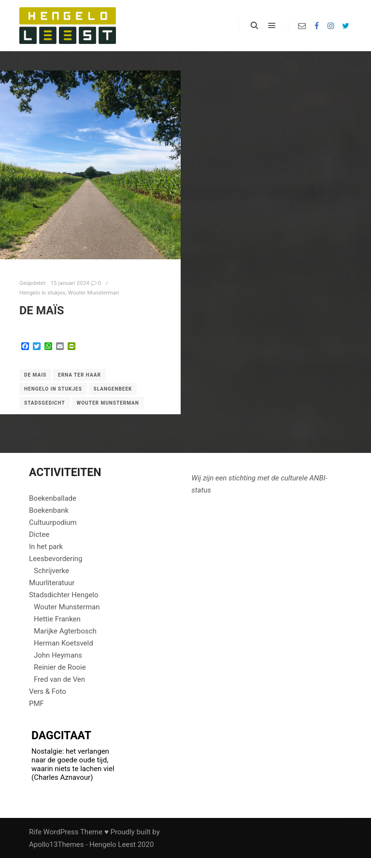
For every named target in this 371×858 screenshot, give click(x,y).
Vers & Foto (47, 691)
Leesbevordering (56, 558)
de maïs (41, 310)
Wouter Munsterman (93, 292)
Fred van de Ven (59, 679)
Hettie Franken (57, 619)
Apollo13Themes (56, 844)
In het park (46, 546)
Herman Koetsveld (63, 643)
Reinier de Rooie (60, 667)
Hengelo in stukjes (42, 292)
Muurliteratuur (51, 582)
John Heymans (58, 655)
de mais (35, 375)
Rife (35, 832)
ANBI (318, 478)
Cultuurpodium (53, 522)
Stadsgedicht (44, 403)
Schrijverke (51, 570)
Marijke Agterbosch (65, 631)
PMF (36, 703)
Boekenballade (52, 498)
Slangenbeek (113, 389)
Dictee (39, 534)
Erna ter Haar (79, 375)
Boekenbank (49, 510)
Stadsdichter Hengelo (64, 595)
